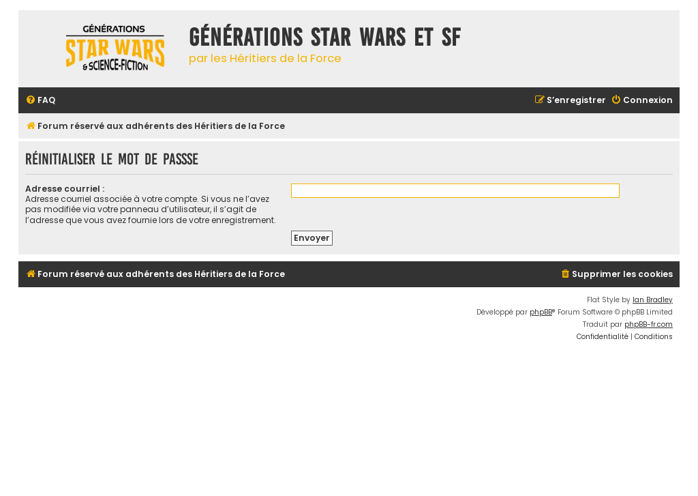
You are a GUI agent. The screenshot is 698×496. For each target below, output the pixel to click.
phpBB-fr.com (648, 324)
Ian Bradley (653, 300)
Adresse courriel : (64, 188)
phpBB (541, 312)
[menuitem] (40, 100)
